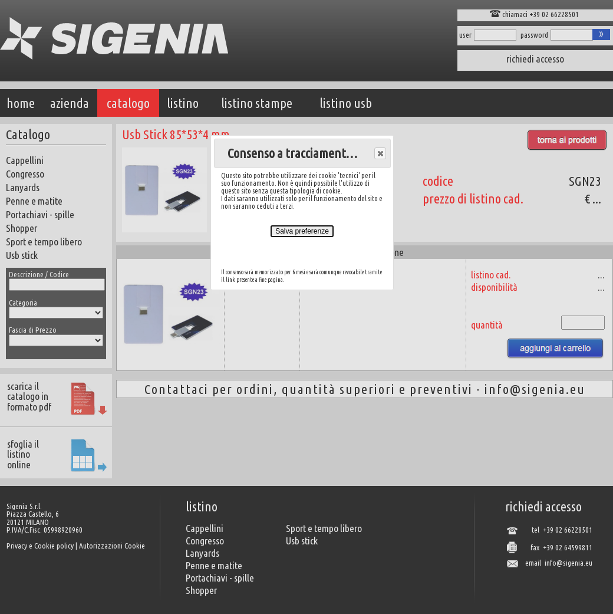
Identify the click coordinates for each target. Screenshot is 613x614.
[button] (380, 153)
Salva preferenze (302, 231)
